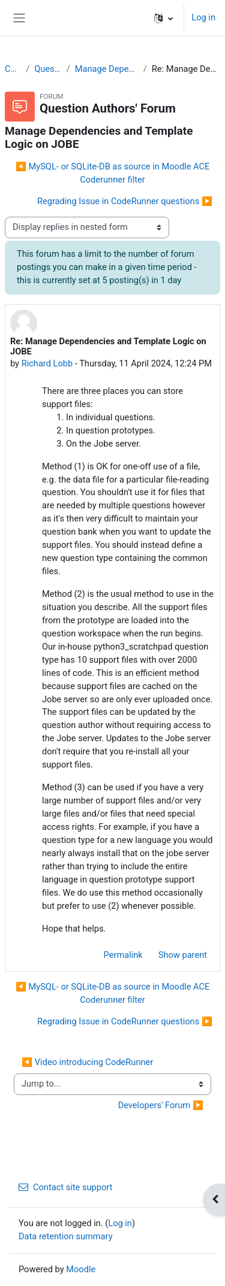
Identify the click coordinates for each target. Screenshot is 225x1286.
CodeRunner (13, 68)
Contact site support (65, 1187)
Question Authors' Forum (48, 68)
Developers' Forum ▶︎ (160, 1105)
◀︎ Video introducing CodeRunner (87, 1062)
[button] (163, 18)
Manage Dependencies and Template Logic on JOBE (107, 68)
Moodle (80, 1269)
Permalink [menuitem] (123, 955)
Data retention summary (66, 1236)
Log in (203, 17)
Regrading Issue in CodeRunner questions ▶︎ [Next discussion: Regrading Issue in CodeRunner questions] (124, 201)
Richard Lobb (47, 363)
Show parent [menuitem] (182, 955)
